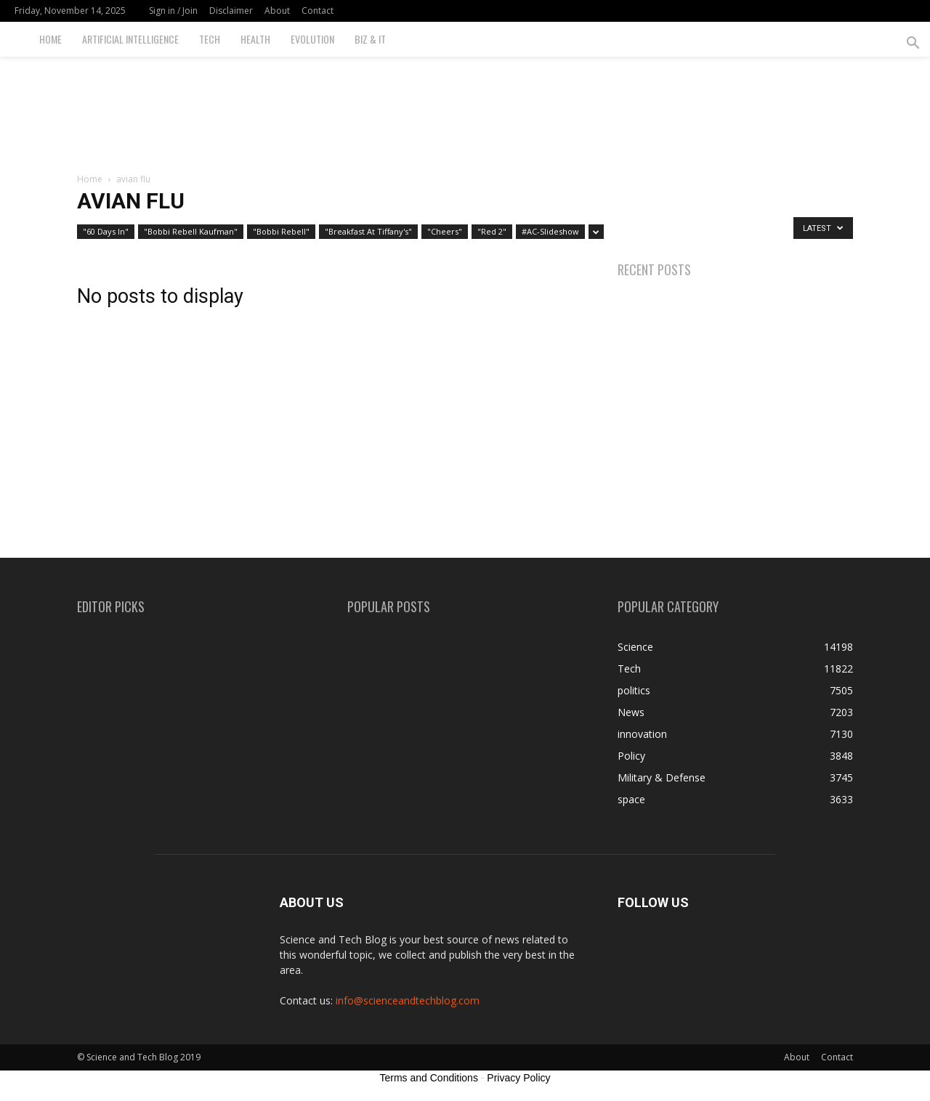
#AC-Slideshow (550, 231)
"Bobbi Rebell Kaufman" (191, 231)
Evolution (312, 38)
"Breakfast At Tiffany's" (368, 231)
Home (50, 38)
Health (255, 38)
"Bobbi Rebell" (281, 231)
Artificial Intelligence (130, 38)
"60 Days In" (106, 231)
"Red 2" (491, 231)
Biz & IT (370, 38)
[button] (912, 45)
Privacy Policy (518, 1078)
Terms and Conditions (429, 1078)
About (277, 10)
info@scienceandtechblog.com (408, 1000)
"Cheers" (444, 231)
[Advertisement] (465, 106)
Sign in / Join (173, 10)
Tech (209, 38)
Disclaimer (231, 10)
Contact (317, 10)
